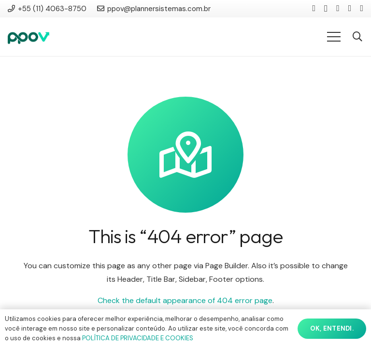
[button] (357, 37)
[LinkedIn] (313, 8)
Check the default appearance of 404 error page (185, 300)
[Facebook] (350, 8)
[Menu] (334, 37)
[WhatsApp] (361, 8)
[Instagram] (326, 9)
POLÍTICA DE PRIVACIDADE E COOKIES (137, 338)
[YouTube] (338, 8)
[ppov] (28, 36)
